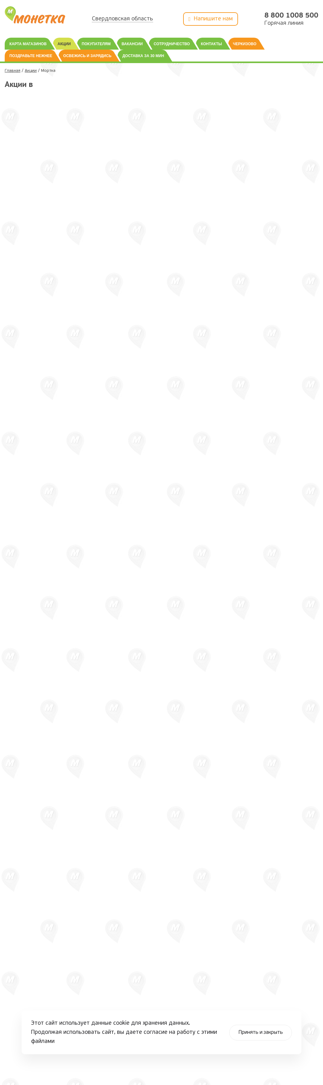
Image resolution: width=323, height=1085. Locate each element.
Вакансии (132, 44)
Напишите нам (210, 19)
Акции (64, 44)
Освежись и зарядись (87, 56)
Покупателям (96, 44)
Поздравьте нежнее (30, 56)
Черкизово (245, 44)
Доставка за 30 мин (143, 56)
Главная (12, 71)
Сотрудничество (172, 44)
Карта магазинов (28, 44)
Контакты (211, 44)
